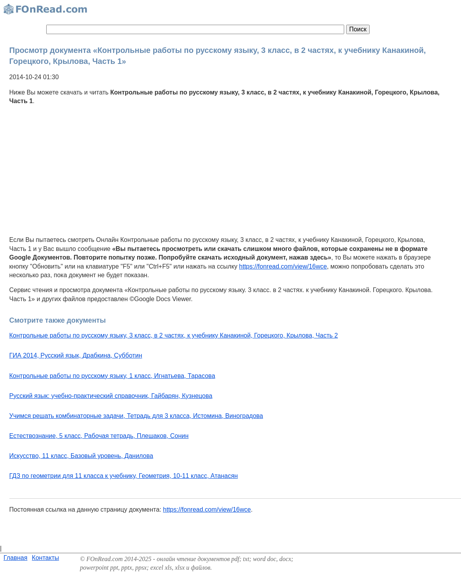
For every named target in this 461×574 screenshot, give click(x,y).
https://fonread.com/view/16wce (283, 266)
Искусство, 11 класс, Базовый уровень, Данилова (81, 455)
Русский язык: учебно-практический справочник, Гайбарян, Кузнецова (110, 395)
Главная (15, 557)
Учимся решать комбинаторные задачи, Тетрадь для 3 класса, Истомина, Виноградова (136, 415)
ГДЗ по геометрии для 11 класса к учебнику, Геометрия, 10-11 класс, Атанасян (123, 475)
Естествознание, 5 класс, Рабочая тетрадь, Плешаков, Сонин (99, 435)
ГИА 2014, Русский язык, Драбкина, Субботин (75, 355)
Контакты (45, 557)
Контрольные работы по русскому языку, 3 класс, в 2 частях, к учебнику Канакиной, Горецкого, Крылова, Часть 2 (173, 335)
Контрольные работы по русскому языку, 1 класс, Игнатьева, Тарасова (112, 375)
